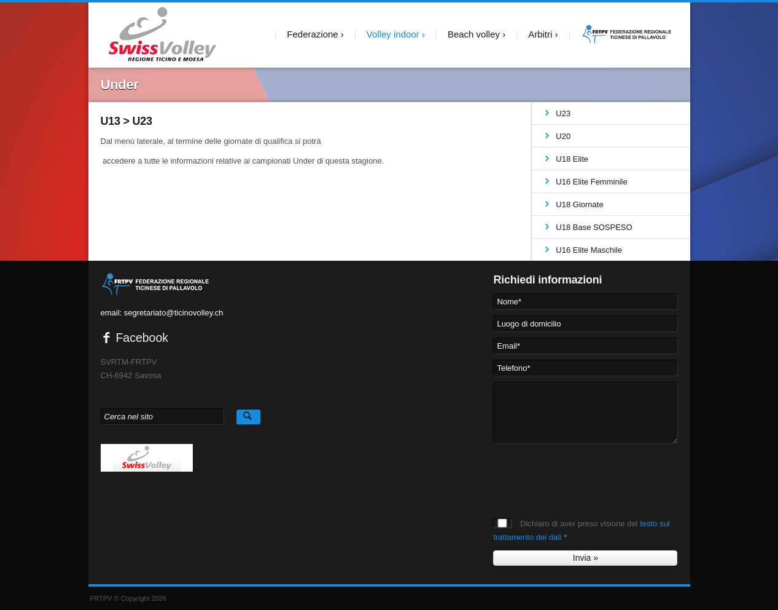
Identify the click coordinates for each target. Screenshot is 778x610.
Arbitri (540, 34)
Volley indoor (393, 34)
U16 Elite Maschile (589, 250)
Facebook (135, 337)
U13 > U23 (126, 121)
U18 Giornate (579, 204)
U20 (563, 136)
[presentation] (586, 473)
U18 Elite (572, 159)
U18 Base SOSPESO (594, 227)
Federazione (312, 34)
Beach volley (474, 34)
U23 (563, 113)
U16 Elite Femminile (591, 181)
